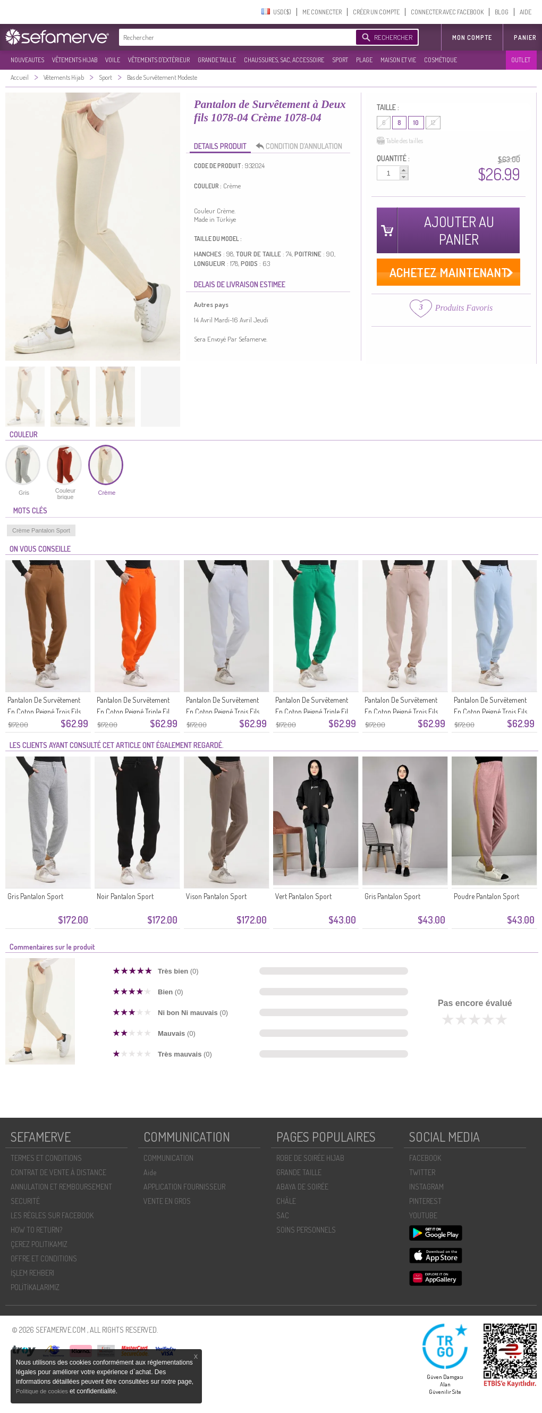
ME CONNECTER (322, 12)
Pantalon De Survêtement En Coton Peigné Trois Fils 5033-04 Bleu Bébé (490, 711)
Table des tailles (400, 141)
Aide (149, 1172)
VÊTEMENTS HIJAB (74, 60)
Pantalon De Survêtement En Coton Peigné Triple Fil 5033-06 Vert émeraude (311, 711)
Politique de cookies (43, 1391)
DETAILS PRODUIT (220, 146)
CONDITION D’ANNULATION (301, 146)
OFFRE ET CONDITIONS (44, 1258)
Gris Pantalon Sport (35, 896)
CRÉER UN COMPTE (376, 12)
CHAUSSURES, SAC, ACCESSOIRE (284, 60)
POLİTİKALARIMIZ (35, 1287)
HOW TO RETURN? (36, 1229)
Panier (525, 37)
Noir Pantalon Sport (125, 896)
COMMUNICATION (168, 1157)
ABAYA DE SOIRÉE (302, 1186)
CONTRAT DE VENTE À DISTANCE (58, 1172)
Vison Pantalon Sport (216, 896)
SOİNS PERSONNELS (306, 1229)
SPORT (340, 60)
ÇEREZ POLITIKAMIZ (39, 1244)
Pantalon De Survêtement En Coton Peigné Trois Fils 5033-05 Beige (401, 711)
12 (433, 123)
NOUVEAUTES (27, 60)
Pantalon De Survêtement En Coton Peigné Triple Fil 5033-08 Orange (133, 711)
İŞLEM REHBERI (32, 1272)
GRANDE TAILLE (217, 60)
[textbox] (235, 37)
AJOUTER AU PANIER (459, 230)
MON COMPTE (472, 37)
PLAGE (364, 60)
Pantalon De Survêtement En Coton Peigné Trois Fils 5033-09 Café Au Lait (44, 711)
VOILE (112, 60)
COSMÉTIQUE (440, 60)
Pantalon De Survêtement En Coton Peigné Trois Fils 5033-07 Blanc (222, 711)
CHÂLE (286, 1201)
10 (416, 123)
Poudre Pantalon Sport (486, 896)
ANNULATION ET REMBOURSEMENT (61, 1186)
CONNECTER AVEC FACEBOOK (447, 12)
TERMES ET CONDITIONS (46, 1157)
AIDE (525, 12)
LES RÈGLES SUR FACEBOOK (52, 1215)
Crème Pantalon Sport (41, 530)
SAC (282, 1215)
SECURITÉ (25, 1201)
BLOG (502, 12)
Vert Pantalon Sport (303, 896)
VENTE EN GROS (167, 1201)
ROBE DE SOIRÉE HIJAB (310, 1157)
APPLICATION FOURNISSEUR (184, 1186)
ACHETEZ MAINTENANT (448, 272)
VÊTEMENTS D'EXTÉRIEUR (159, 60)
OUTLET (520, 60)
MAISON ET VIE (398, 60)
